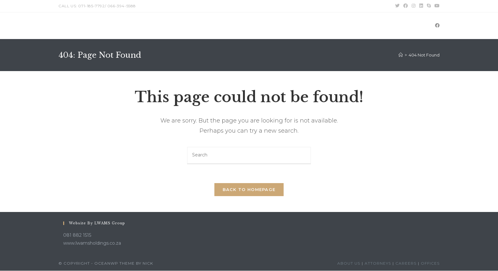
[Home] (401, 54)
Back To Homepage (249, 189)
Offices (430, 263)
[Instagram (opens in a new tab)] (413, 6)
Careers (405, 263)
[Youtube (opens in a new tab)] (436, 6)
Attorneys (378, 263)
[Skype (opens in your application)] (429, 6)
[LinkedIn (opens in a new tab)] (421, 6)
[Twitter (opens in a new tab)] (397, 6)
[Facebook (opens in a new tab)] (405, 6)
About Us (348, 263)
